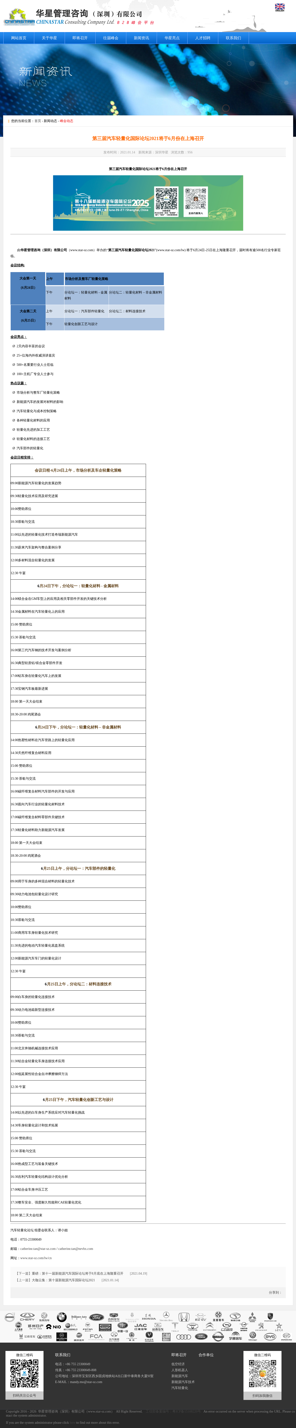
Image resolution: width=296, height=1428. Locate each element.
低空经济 (178, 1364)
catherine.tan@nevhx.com (75, 1249)
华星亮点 (172, 38)
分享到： (275, 1292)
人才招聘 (202, 38)
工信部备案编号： (159, 1411)
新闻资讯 (141, 38)
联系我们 (233, 38)
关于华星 (49, 38)
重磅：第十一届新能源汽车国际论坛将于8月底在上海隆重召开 (77, 1273)
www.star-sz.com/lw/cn (36, 1258)
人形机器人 (179, 1370)
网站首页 (18, 38)
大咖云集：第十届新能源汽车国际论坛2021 (63, 1280)
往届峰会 (110, 38)
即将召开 (80, 38)
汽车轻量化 (179, 1388)
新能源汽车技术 (183, 1382)
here (72, 1422)
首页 (37, 121)
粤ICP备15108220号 (186, 1411)
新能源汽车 (179, 1376)
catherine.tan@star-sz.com (38, 1249)
